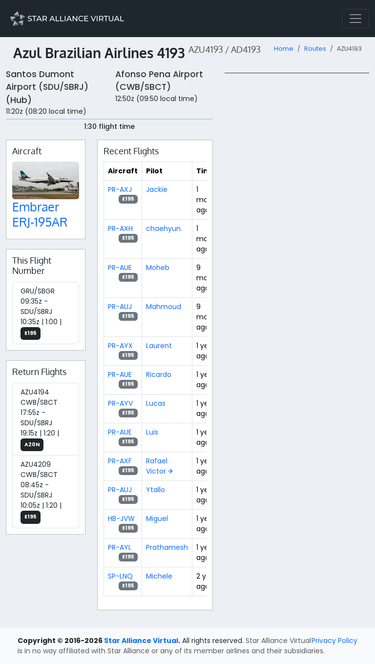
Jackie (156, 189)
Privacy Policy (334, 640)
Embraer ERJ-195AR (39, 214)
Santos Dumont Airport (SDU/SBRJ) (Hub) (47, 87)
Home (283, 48)
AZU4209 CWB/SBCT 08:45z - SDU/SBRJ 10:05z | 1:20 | (41, 491)
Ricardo (158, 374)
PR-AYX (120, 346)
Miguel (157, 518)
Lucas (156, 403)
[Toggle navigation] (355, 18)
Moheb (157, 267)
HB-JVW (121, 518)
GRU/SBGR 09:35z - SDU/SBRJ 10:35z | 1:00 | (41, 313)
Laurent (159, 346)
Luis (152, 432)
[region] (297, 219)
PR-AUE (120, 267)
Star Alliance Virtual (141, 640)
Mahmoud (163, 306)
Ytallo (155, 490)
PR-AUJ (120, 306)
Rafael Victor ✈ (160, 466)
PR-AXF (120, 461)
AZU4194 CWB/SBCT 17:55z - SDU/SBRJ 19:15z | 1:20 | (40, 419)
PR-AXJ (120, 189)
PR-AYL (119, 547)
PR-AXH (120, 228)
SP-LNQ (120, 576)
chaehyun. (164, 228)
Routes (315, 48)
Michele (159, 576)
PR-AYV (120, 403)
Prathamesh (167, 547)
